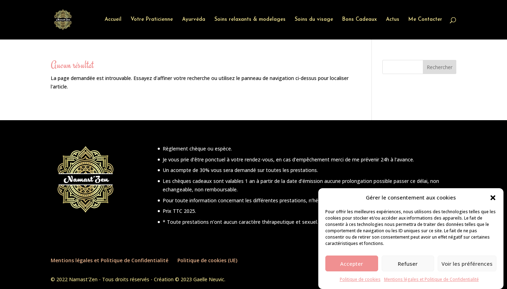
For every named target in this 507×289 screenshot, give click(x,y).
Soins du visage (314, 19)
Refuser (408, 267)
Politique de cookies (360, 283)
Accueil (113, 19)
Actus (392, 19)
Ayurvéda (193, 19)
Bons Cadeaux (359, 19)
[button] (492, 200)
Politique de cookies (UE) (207, 260)
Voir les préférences (467, 267)
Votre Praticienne (152, 19)
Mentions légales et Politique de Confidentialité (431, 283)
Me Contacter (425, 19)
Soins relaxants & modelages (250, 19)
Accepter (351, 267)
